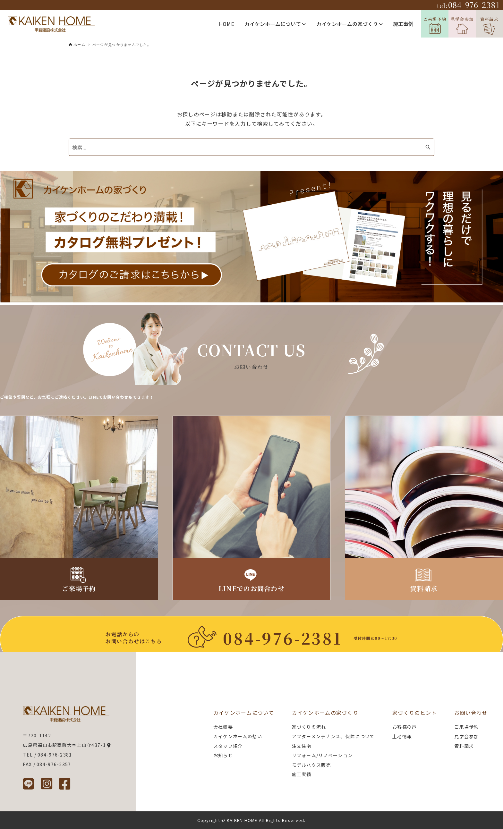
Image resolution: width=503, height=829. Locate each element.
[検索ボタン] (428, 147)
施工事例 (403, 24)
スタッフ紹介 (228, 746)
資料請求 (489, 25)
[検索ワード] (251, 147)
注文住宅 (301, 746)
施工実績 (301, 774)
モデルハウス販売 (311, 765)
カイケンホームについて (275, 24)
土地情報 (402, 736)
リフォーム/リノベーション (322, 755)
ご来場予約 (434, 25)
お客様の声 (404, 726)
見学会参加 (462, 25)
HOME (226, 24)
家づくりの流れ (309, 726)
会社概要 (223, 726)
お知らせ (223, 755)
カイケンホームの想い (237, 736)
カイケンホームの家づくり (349, 24)
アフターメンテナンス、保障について (333, 736)
